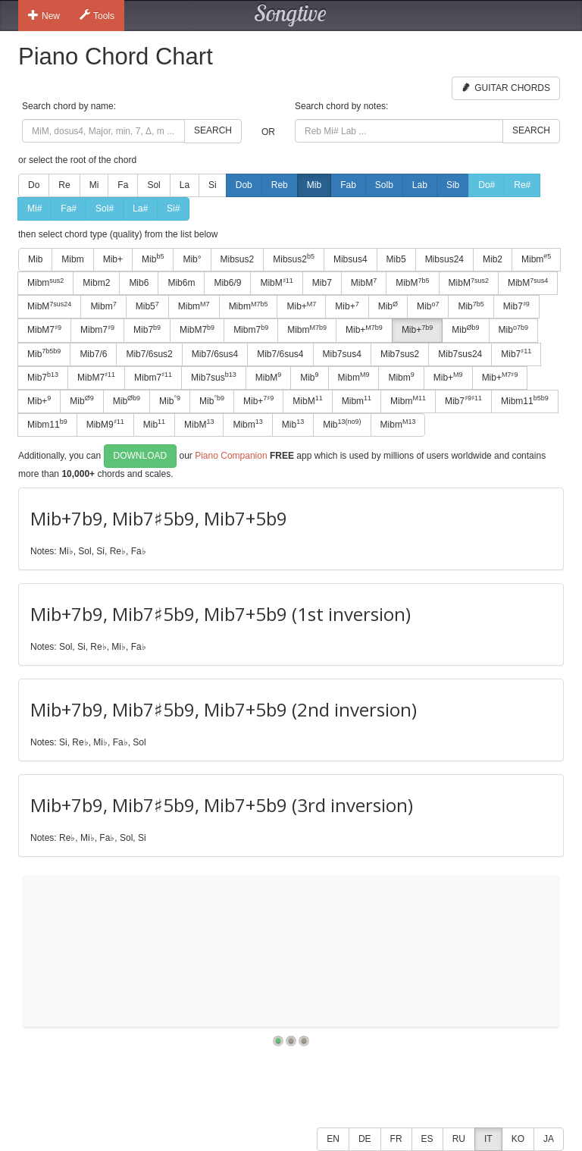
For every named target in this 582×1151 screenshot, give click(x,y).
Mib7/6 (93, 354)
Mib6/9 (227, 283)
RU (458, 1139)
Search (213, 130)
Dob (244, 185)
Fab (348, 185)
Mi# (34, 208)
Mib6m (181, 283)
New (44, 15)
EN (333, 1139)
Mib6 (139, 283)
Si (212, 185)
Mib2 (492, 259)
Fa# (69, 208)
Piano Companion (231, 455)
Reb (279, 185)
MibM (276, 283)
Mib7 (322, 283)
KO (518, 1139)
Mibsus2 (238, 259)
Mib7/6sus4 (215, 354)
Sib (452, 185)
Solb (384, 185)
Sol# (104, 208)
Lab (419, 185)
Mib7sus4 (342, 354)
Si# (173, 208)
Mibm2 (96, 283)
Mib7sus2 (399, 354)
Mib (314, 185)
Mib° (192, 259)
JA (548, 1139)
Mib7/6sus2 (149, 354)
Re (64, 185)
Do (33, 185)
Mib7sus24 (460, 354)
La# (140, 208)
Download (140, 455)
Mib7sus (213, 377)
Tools (97, 15)
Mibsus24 (444, 259)
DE (364, 1139)
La (184, 185)
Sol (153, 185)
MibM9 (105, 424)
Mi (94, 185)
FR (396, 1139)
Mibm (72, 259)
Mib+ (113, 259)
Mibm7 (97, 330)
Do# (486, 185)
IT (488, 1139)
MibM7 (44, 330)
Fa (122, 185)
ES (427, 1139)
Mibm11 (525, 400)
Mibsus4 (350, 259)
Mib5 (396, 259)
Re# (522, 185)
